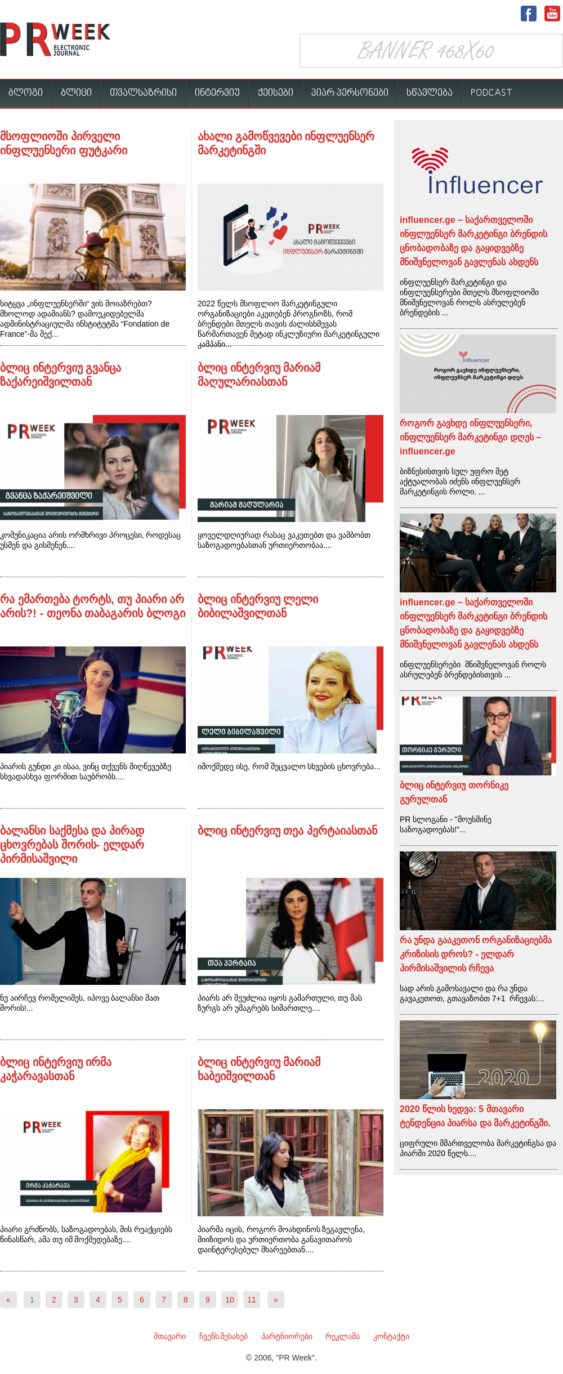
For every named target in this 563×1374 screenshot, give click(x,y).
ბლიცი (76, 93)
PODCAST (492, 93)
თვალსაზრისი (143, 93)
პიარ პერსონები (349, 93)
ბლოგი (25, 93)
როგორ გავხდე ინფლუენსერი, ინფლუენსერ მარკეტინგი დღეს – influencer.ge (470, 437)
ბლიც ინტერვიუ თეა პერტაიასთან (287, 830)
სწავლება (429, 93)
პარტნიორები (286, 1336)
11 (251, 1299)
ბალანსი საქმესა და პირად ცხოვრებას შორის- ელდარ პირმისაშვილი (72, 844)
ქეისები (275, 93)
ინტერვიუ (217, 93)
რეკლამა (342, 1336)
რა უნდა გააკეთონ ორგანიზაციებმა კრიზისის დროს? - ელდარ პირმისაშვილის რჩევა (476, 954)
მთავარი (170, 1336)
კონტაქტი (391, 1336)
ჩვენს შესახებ (223, 1336)
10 (229, 1299)
